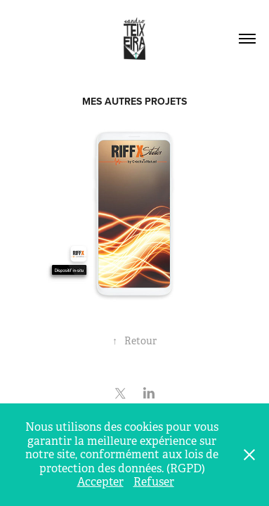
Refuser (153, 481)
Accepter (100, 481)
